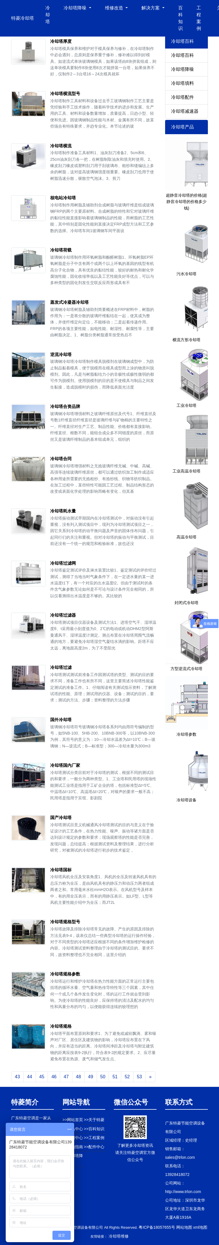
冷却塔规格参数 (65, 974)
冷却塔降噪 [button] (76, 7)
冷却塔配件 (182, 97)
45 (41, 1076)
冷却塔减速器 (184, 111)
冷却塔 (47, 14)
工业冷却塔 (186, 405)
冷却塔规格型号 (65, 921)
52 (127, 1076)
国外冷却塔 (61, 719)
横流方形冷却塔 (186, 339)
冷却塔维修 (119, 1236)
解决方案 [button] (151, 7)
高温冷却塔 (186, 537)
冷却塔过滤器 (63, 615)
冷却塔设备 (186, 800)
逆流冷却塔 (61, 354)
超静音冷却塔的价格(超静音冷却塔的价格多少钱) (186, 201)
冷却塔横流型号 (65, 93)
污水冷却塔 (186, 273)
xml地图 (200, 1227)
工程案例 (198, 18)
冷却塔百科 (182, 55)
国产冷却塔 (61, 817)
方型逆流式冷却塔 (186, 668)
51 (114, 1076)
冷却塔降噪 (182, 69)
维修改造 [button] (114, 7)
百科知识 (180, 18)
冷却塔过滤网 (63, 563)
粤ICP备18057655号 (157, 1227)
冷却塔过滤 (61, 667)
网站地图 (184, 1227)
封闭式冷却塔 (186, 602)
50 (103, 1076)
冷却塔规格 (61, 1026)
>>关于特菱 (94, 1119)
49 (90, 1076)
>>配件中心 (94, 1147)
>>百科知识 (94, 1129)
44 (29, 1076)
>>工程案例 (94, 1137)
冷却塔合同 (61, 458)
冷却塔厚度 (61, 41)
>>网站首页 (72, 1119)
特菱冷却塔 (22, 18)
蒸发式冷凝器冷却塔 (69, 302)
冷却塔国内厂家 (65, 765)
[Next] (150, 1076)
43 (17, 1076)
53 (139, 1076)
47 (66, 1076)
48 (78, 1076)
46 (53, 1076)
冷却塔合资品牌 (65, 406)
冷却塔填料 (182, 83)
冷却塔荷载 (61, 250)
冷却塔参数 (186, 734)
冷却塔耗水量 (63, 510)
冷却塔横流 (61, 145)
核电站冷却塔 (63, 197)
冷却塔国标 (61, 869)
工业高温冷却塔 (186, 471)
